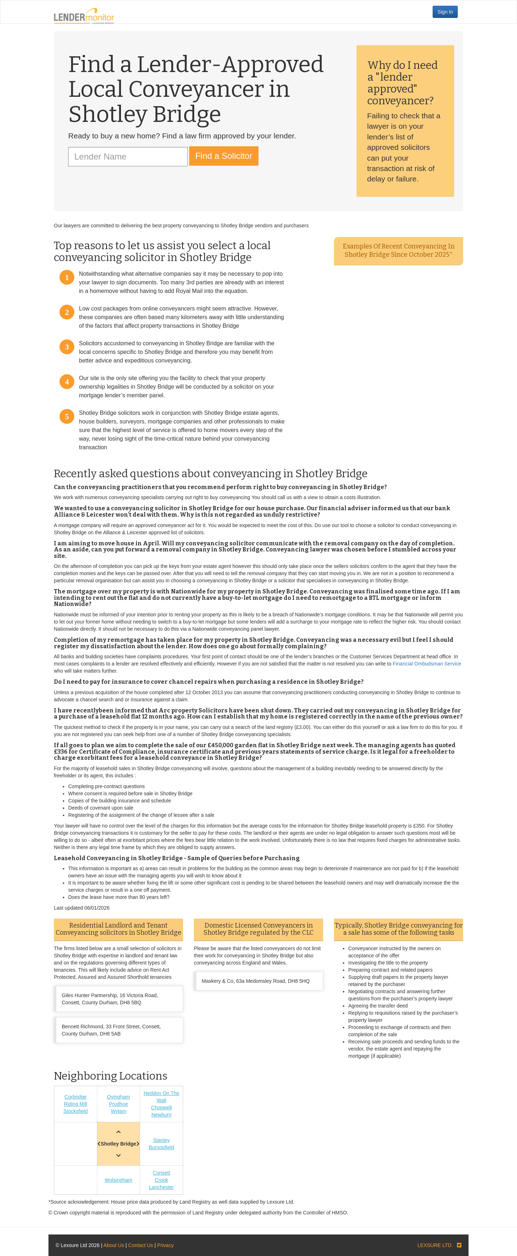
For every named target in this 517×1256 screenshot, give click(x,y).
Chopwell (161, 1107)
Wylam (118, 1111)
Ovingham (118, 1097)
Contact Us (140, 1245)
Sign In (445, 12)
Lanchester (161, 1187)
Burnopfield (161, 1147)
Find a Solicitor (223, 156)
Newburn (162, 1115)
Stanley (161, 1140)
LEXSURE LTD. (435, 1245)
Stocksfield (75, 1111)
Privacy (165, 1245)
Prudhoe (118, 1104)
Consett (161, 1173)
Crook (161, 1180)
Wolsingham (118, 1180)
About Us (113, 1245)
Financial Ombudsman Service (427, 664)
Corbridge (76, 1097)
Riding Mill (75, 1104)
